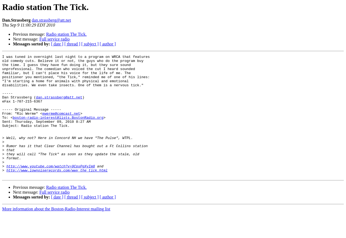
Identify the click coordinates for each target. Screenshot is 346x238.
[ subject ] (90, 44)
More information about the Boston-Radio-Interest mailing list (56, 233)
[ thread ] (72, 44)
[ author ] (108, 44)
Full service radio (54, 39)
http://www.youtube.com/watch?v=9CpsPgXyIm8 (50, 188)
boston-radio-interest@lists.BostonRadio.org (58, 130)
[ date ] (57, 44)
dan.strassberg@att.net (51, 20)
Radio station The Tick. (66, 34)
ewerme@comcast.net (61, 125)
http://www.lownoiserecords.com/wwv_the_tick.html (57, 193)
